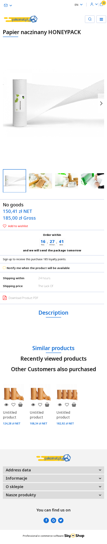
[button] (101, 4)
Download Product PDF (20, 298)
